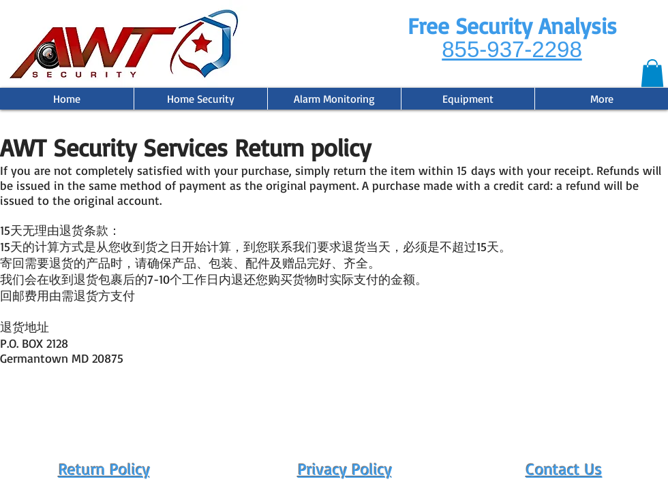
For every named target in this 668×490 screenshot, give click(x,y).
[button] (652, 73)
